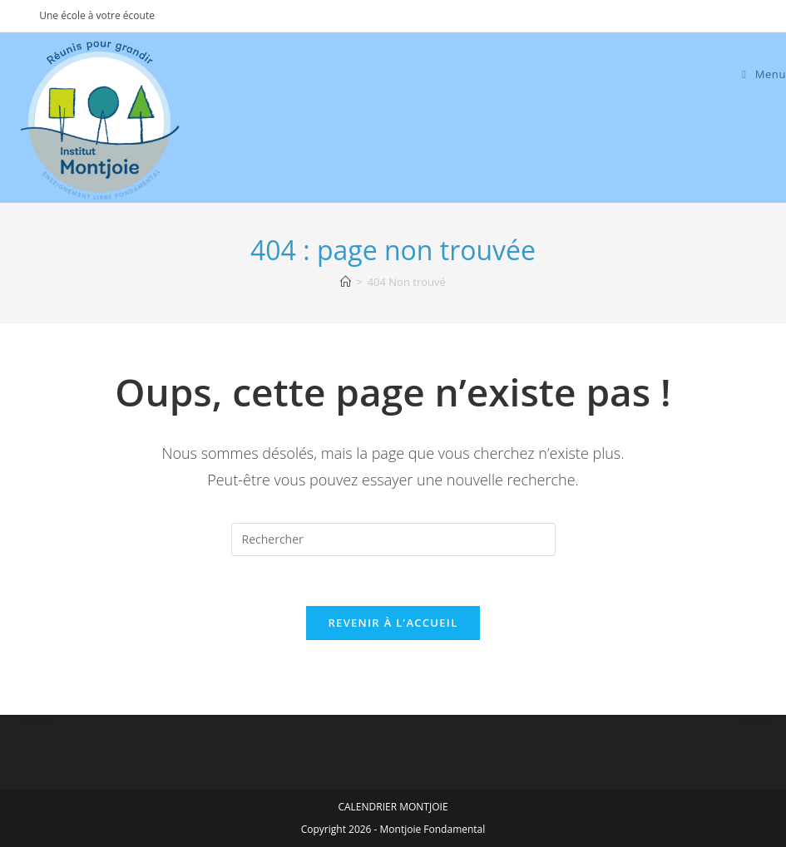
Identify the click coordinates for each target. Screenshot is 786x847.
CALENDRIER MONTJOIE (392, 807)
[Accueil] (345, 281)
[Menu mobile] (764, 73)
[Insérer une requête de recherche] (393, 539)
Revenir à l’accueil (392, 622)
